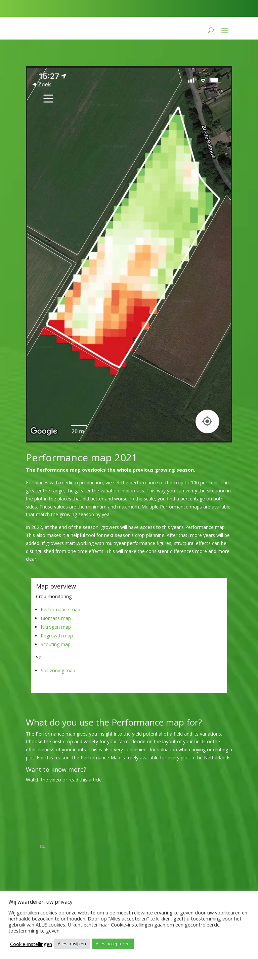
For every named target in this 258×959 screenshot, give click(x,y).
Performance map (60, 609)
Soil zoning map (58, 670)
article (95, 779)
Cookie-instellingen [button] (31, 944)
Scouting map (56, 644)
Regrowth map (57, 635)
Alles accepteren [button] (113, 944)
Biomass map (56, 618)
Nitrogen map (56, 627)
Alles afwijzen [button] (72, 944)
